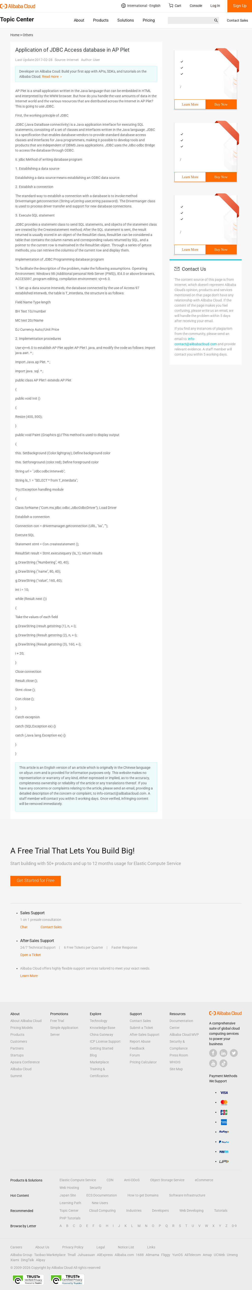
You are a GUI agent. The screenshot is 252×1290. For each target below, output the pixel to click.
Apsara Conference (25, 1062)
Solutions (125, 20)
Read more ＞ (52, 77)
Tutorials (220, 1210)
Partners (17, 1048)
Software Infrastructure (187, 1195)
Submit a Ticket (141, 1028)
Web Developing (191, 1210)
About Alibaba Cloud (26, 1021)
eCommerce (204, 1180)
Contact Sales (237, 20)
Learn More (190, 104)
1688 (140, 1255)
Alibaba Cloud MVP (184, 1035)
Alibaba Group (21, 1255)
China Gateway (101, 1035)
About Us (42, 1247)
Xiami (14, 1260)
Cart (175, 5)
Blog (93, 1055)
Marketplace (99, 1062)
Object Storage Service (167, 1180)
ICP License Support (105, 1041)
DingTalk (27, 1260)
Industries (134, 1210)
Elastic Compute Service (78, 1180)
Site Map (176, 1069)
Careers (16, 1247)
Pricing (149, 20)
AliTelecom (193, 1255)
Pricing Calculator (143, 1062)
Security (96, 1188)
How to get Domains (142, 1195)
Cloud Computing (102, 1210)
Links (151, 1247)
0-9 (234, 1226)
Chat (24, 927)
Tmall (71, 1255)
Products (101, 20)
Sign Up (240, 5)
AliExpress (105, 1255)
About (79, 20)
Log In (215, 6)
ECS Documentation (101, 1195)
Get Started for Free (35, 880)
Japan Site (68, 1195)
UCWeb (219, 1255)
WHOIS (175, 1062)
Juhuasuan (86, 1255)
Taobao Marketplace (49, 1255)
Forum (135, 1055)
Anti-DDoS (132, 1180)
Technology (98, 1021)
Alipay (40, 1260)
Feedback (137, 1048)
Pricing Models (21, 1028)
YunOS (177, 1255)
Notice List (126, 1247)
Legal (100, 1247)
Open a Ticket (30, 955)
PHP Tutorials (70, 1218)
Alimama (152, 1255)
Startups (17, 1055)
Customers (18, 1041)
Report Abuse (140, 1041)
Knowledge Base (102, 1028)
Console (196, 6)
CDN (110, 1180)
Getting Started (101, 1048)
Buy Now (221, 104)
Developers (160, 1210)
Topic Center (69, 1210)
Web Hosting (69, 1188)
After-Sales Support (144, 1035)
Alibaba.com (124, 1255)
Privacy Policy (72, 1247)
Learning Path (70, 1203)
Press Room (179, 1055)
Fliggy (165, 1255)
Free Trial (57, 1021)
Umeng (232, 1255)
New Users (100, 1203)
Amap (207, 1255)
